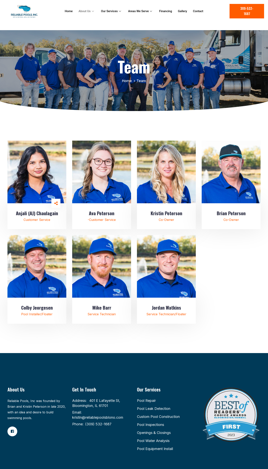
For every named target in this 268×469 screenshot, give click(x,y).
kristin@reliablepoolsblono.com (97, 417)
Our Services (111, 11)
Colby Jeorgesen (37, 307)
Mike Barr (101, 307)
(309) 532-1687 (98, 424)
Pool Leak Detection (153, 409)
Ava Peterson (101, 213)
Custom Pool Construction (158, 417)
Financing (165, 11)
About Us (86, 11)
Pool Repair (146, 401)
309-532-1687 (246, 11)
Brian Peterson (231, 213)
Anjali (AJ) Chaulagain (37, 213)
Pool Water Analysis (153, 441)
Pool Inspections (150, 425)
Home (69, 11)
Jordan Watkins (166, 307)
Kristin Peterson (166, 213)
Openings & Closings (154, 433)
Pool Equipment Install (155, 449)
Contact (198, 11)
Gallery (182, 11)
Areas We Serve (140, 11)
